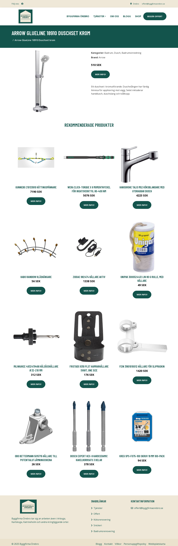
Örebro (133, 3)
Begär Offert (154, 14)
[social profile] (22, 3)
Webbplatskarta (156, 540)
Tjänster (98, 505)
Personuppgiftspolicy (135, 540)
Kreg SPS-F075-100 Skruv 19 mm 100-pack (142, 453)
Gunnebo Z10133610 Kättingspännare (35, 184)
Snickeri (98, 522)
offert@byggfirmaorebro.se (152, 3)
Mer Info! (100, 71)
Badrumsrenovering (104, 528)
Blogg (127, 14)
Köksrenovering (102, 516)
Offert (97, 510)
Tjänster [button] (98, 14)
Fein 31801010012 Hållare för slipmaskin (142, 363)
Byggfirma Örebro (78, 14)
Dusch (117, 49)
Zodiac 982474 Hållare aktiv (89, 274)
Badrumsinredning (131, 49)
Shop (138, 14)
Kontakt (108, 540)
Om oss (114, 14)
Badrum (108, 49)
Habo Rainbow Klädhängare (36, 274)
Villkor (118, 540)
